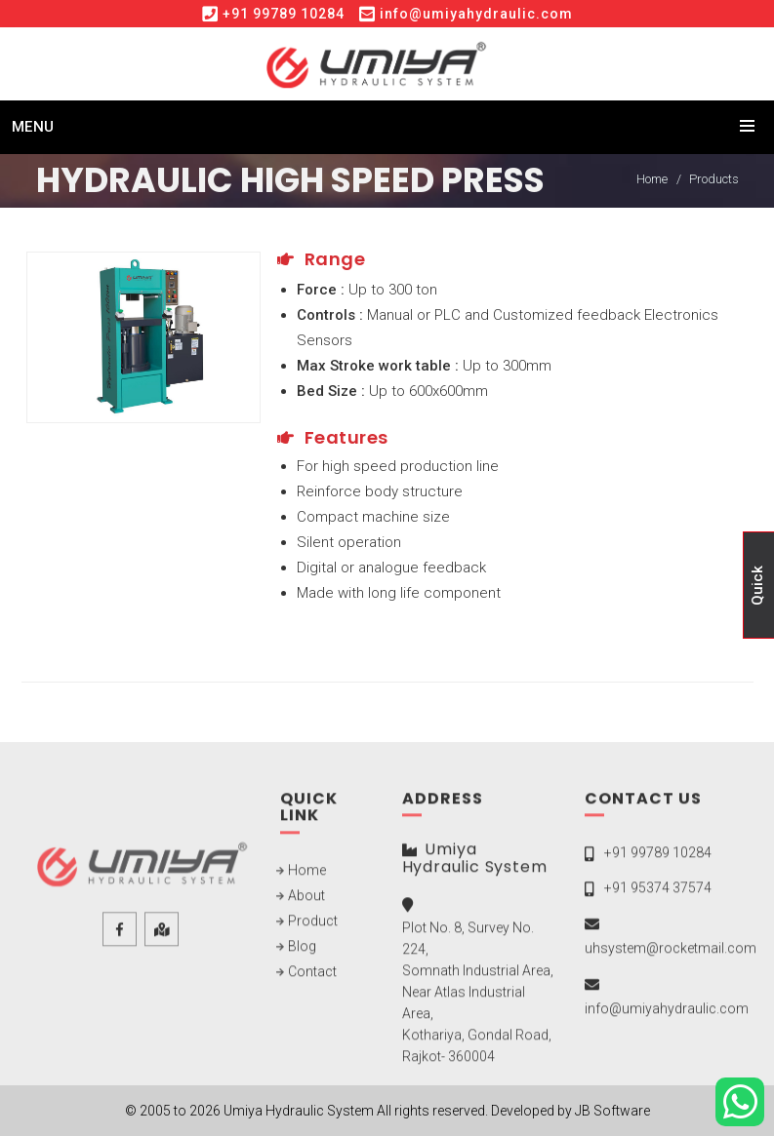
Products (714, 179)
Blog (302, 952)
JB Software (612, 1110)
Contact (312, 977)
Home (652, 179)
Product (313, 926)
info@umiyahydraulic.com (476, 13)
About (306, 901)
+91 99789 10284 (284, 13)
